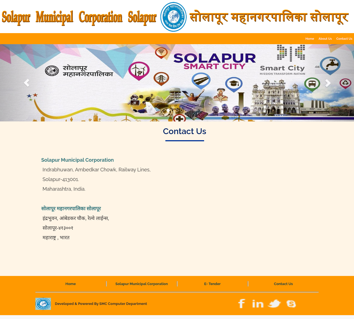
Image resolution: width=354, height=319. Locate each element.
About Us (325, 39)
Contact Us (283, 284)
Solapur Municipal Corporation (141, 284)
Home (309, 39)
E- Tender (212, 284)
